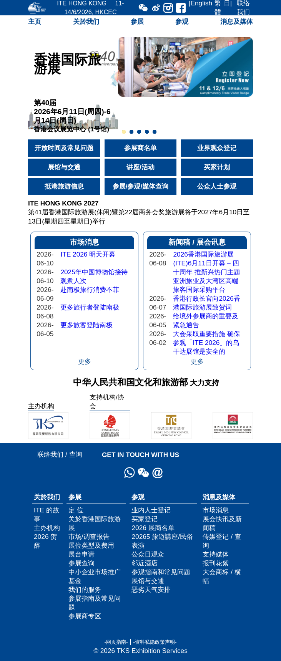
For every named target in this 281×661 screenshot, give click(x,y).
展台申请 (81, 554)
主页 (34, 21)
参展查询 (81, 563)
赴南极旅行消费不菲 (89, 289)
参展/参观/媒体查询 (141, 186)
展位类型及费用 (91, 545)
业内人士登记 (151, 510)
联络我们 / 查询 (59, 454)
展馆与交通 (64, 167)
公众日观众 (147, 554)
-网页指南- (116, 642)
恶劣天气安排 (151, 589)
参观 (181, 21)
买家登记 (144, 519)
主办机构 (47, 528)
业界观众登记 (216, 148)
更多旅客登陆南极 (86, 325)
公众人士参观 (216, 186)
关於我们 (86, 21)
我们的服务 (84, 589)
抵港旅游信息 (64, 186)
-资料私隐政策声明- (155, 642)
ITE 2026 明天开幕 (87, 254)
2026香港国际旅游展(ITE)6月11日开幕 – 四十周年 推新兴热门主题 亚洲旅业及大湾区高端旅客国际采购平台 (206, 271)
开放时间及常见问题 (64, 148)
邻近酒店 (144, 563)
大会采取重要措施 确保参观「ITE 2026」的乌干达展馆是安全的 (206, 342)
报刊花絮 (216, 563)
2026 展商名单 (152, 528)
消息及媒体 (236, 21)
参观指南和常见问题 (160, 572)
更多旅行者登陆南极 (89, 307)
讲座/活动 (140, 167)
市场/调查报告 (89, 536)
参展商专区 (84, 616)
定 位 (75, 510)
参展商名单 (140, 148)
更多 (84, 361)
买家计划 (217, 167)
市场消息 (216, 510)
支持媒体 (216, 554)
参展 (137, 21)
